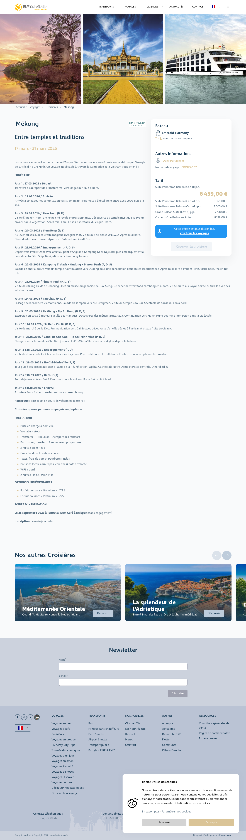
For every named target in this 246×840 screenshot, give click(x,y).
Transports (106, 6)
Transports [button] (97, 716)
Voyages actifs (61, 729)
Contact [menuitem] (197, 6)
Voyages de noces (63, 772)
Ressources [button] (207, 716)
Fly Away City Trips (63, 745)
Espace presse (208, 738)
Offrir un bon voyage (65, 793)
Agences (152, 6)
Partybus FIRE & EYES (101, 750)
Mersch (129, 740)
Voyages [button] (58, 716)
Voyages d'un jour (63, 756)
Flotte (165, 740)
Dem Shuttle (96, 734)
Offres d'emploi (171, 750)
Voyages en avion (63, 761)
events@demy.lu (42, 521)
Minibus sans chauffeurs (103, 729)
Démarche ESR (171, 734)
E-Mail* (63, 676)
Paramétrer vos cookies (176, 812)
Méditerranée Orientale (53, 609)
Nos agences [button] (134, 716)
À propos (167, 723)
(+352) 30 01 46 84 (117, 818)
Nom (62, 660)
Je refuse (164, 822)
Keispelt (130, 734)
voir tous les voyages (194, 233)
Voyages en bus (61, 723)
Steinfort (130, 745)
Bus (90, 723)
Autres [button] (167, 716)
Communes (169, 745)
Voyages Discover (63, 777)
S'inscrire (178, 693)
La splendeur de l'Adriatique (154, 606)
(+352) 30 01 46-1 (48, 818)
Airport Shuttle (97, 740)
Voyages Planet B (62, 766)
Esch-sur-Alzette (135, 729)
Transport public (98, 745)
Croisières (52, 107)
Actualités (168, 729)
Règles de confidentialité (214, 733)
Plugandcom (225, 835)
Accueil (20, 107)
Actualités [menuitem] (176, 6)
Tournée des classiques (66, 750)
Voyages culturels (63, 782)
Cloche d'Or (132, 723)
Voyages (130, 6)
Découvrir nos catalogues (68, 788)
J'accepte (211, 822)
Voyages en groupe (63, 740)
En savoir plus (150, 812)
